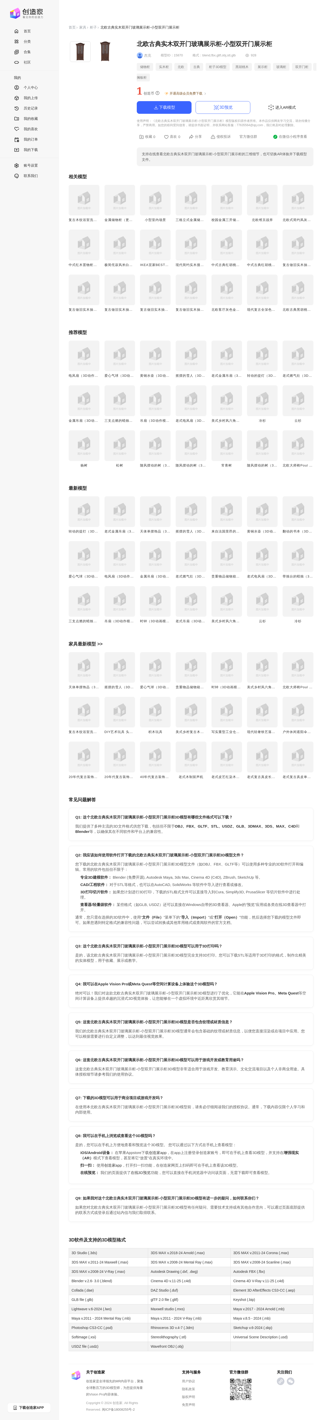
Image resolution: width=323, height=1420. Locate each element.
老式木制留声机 (191, 777)
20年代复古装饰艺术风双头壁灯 (129, 777)
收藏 (147, 137)
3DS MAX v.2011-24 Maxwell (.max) (99, 1262)
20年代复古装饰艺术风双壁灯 (92, 777)
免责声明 (188, 1405)
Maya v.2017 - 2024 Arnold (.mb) (258, 1309)
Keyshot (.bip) (244, 1300)
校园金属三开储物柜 (227, 220)
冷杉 (262, 421)
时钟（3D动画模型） (156, 621)
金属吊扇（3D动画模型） (89, 421)
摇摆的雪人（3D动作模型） (197, 376)
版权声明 (188, 1397)
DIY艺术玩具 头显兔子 (122, 732)
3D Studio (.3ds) (84, 1253)
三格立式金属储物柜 (191, 220)
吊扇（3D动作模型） (156, 421)
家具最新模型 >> (85, 644)
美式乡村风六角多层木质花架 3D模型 (240, 421)
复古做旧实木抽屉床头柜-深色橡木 (96, 310)
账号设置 (26, 165)
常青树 (226, 465)
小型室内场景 (155, 220)
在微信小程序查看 (290, 137)
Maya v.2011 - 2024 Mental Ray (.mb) (100, 1318)
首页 (22, 31)
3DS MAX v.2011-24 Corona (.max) (261, 1253)
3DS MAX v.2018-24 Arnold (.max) (178, 1253)
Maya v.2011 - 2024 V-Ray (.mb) (176, 1318)
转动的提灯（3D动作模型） (269, 376)
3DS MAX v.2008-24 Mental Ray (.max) (181, 1262)
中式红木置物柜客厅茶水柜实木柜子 (97, 265)
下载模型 (164, 107)
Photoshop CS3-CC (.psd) (92, 1328)
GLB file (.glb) (82, 1300)
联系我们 (26, 176)
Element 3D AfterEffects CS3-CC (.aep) (264, 1290)
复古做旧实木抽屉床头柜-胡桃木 (201, 310)
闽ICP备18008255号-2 (118, 1409)
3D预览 (222, 107)
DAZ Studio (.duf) (164, 1290)
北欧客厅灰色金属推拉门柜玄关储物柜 (241, 310)
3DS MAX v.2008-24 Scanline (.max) (262, 1262)
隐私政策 (188, 1389)
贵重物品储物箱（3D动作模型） (236, 576)
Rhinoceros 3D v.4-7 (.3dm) (172, 1328)
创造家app (158, 1152)
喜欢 (172, 137)
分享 (195, 137)
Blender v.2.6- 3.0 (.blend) (91, 1281)
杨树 (84, 465)
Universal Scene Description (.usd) (260, 1337)
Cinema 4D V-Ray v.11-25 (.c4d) (258, 1281)
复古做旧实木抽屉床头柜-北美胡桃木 (133, 310)
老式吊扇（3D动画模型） (196, 621)
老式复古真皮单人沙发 (300, 777)
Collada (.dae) (82, 1290)
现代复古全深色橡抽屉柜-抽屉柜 (272, 310)
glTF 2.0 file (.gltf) (164, 1300)
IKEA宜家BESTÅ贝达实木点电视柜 (168, 265)
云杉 (298, 421)
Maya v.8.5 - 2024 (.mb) (252, 1318)
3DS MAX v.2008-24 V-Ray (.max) (98, 1272)
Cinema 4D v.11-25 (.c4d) (171, 1281)
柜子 (93, 27)
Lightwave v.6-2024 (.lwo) (91, 1309)
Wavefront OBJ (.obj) (167, 1346)
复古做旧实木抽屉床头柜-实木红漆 (167, 310)
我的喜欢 (26, 129)
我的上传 (26, 98)
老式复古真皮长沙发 (263, 777)
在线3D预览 (141, 1172)
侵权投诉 (221, 137)
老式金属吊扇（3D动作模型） (235, 376)
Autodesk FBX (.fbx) (249, 1272)
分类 (22, 42)
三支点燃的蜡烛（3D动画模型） (129, 421)
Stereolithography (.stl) (168, 1337)
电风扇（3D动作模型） (87, 376)
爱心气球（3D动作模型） (124, 376)
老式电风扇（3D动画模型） (197, 421)
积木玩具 (155, 732)
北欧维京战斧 (262, 220)
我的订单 (26, 139)
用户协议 (188, 1381)
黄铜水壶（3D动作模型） (160, 376)
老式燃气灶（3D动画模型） (197, 576)
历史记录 (26, 108)
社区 (22, 62)
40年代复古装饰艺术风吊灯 (161, 777)
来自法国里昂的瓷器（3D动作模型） (240, 531)
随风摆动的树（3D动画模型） (163, 465)
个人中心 (26, 88)
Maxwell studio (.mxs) (168, 1309)
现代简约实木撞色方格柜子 (197, 265)
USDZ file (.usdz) (84, 1346)
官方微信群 (248, 137)
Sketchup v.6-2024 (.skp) (252, 1328)
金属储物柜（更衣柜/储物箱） (128, 220)
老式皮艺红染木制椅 (227, 777)
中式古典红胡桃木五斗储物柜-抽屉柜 (276, 265)
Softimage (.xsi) (83, 1337)
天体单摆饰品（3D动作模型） (163, 531)
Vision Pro (96, 1394)
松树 (119, 465)
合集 (22, 52)
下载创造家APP (28, 1407)
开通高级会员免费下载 (186, 94)
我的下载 (26, 150)
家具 (82, 27)
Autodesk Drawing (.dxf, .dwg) (174, 1272)
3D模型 (109, 1239)
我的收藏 (26, 119)
